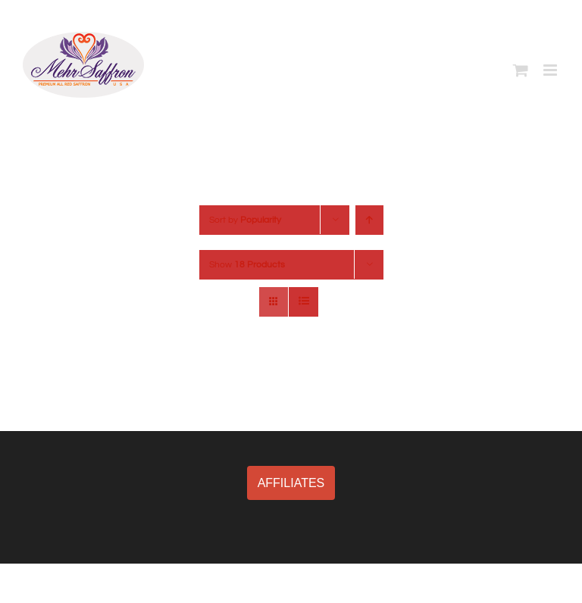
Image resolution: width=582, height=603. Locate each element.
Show (247, 265)
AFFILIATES (291, 482)
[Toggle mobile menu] (551, 70)
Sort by (245, 220)
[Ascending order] (369, 220)
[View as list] (303, 302)
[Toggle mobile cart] (520, 70)
